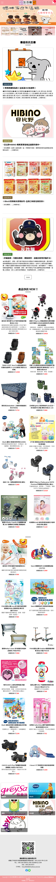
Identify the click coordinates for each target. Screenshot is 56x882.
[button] (54, 15)
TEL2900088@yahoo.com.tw (31, 867)
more (28, 277)
